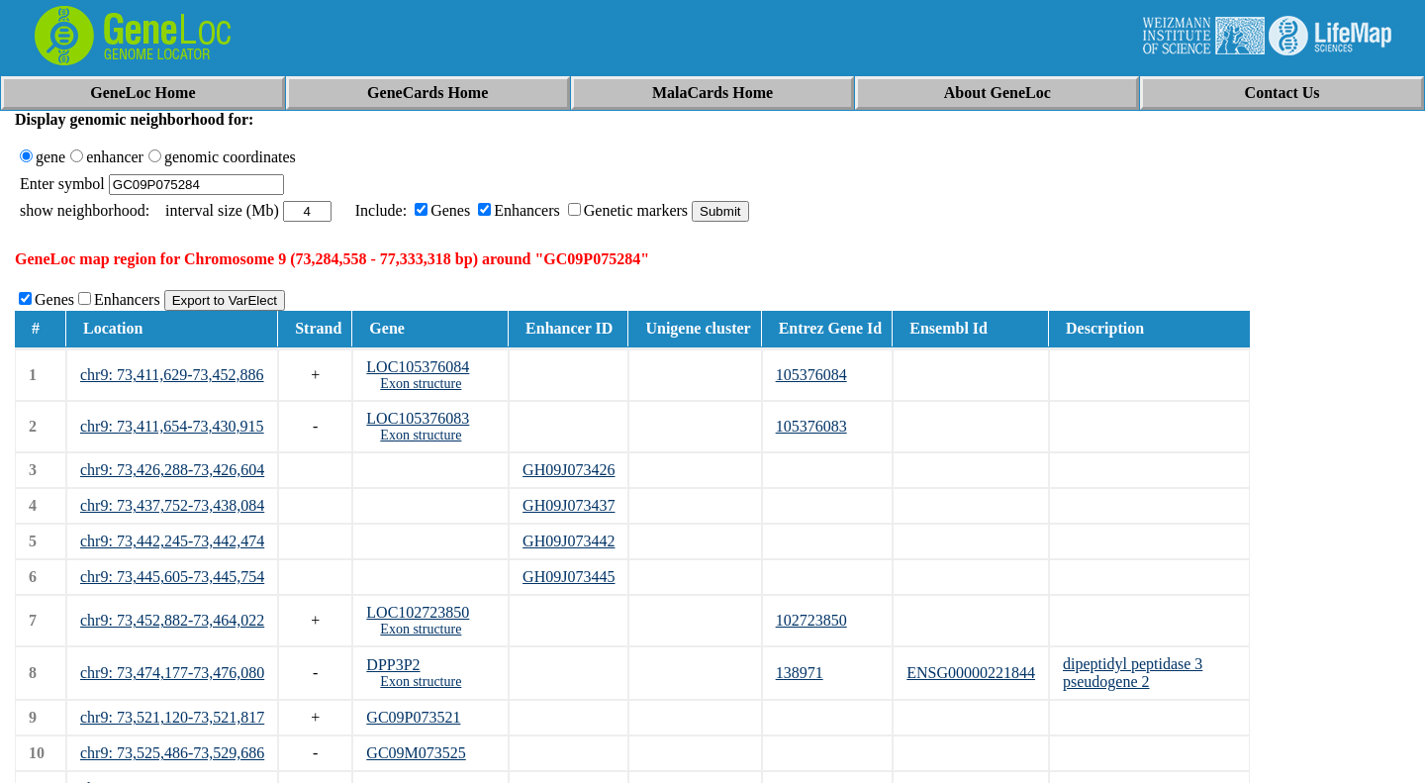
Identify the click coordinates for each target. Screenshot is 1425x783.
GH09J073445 (568, 576)
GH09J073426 (568, 469)
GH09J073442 (568, 541)
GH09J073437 (568, 505)
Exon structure (420, 383)
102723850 (811, 620)
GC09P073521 (413, 717)
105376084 (811, 374)
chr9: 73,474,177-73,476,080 (172, 672)
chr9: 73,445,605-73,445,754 (172, 576)
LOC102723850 (417, 612)
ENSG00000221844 (970, 672)
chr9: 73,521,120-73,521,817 (172, 717)
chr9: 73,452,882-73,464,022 (172, 620)
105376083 (811, 426)
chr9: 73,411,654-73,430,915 (172, 426)
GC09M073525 (415, 752)
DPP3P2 (393, 664)
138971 (799, 672)
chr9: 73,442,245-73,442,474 (172, 541)
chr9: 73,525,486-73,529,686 (172, 752)
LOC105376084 (417, 366)
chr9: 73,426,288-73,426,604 (172, 469)
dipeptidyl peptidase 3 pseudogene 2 (1132, 672)
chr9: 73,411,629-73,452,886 (172, 374)
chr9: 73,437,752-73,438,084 (172, 505)
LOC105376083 (417, 418)
